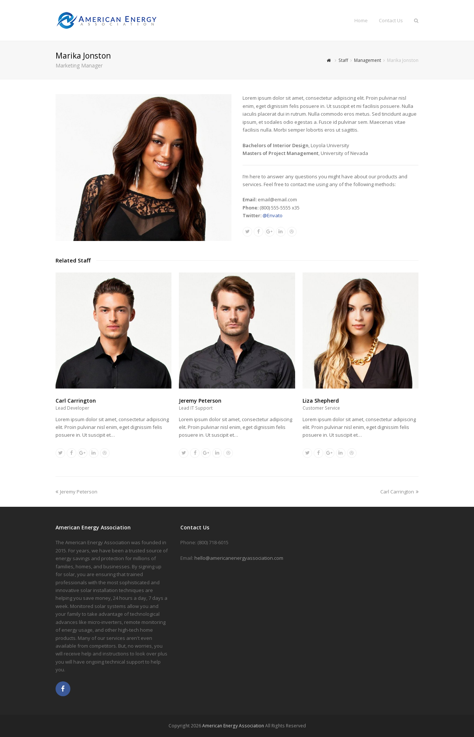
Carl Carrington (76, 400)
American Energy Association (233, 726)
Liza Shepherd (321, 400)
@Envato (273, 215)
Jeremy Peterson (200, 400)
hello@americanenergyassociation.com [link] (238, 558)
